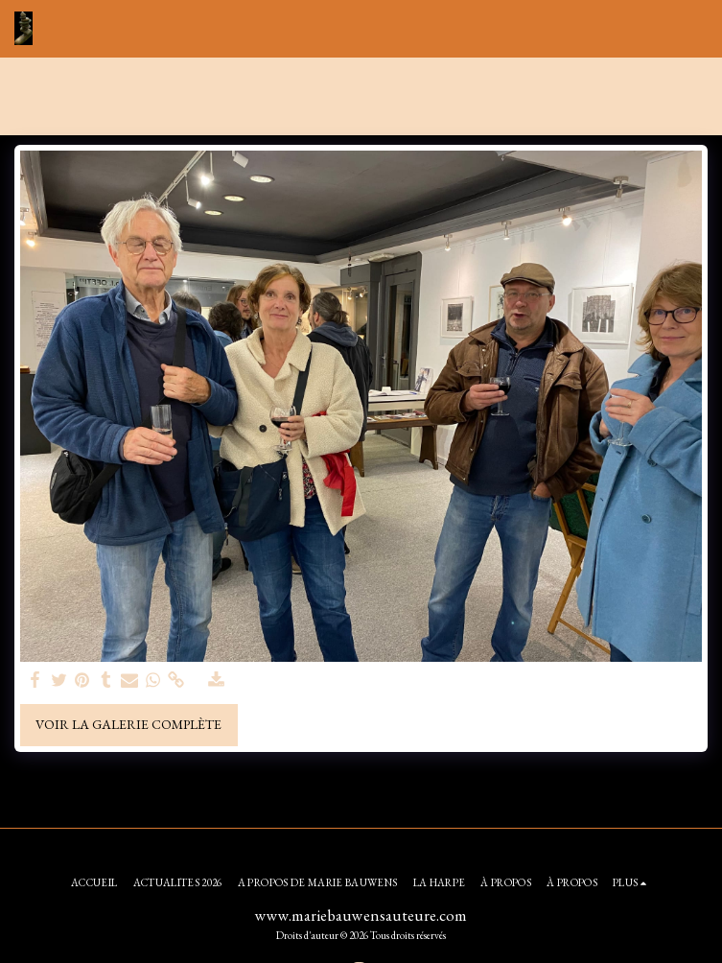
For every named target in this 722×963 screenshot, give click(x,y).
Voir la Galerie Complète (128, 724)
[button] (696, 28)
